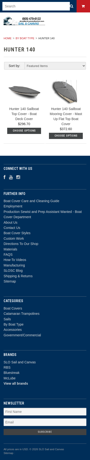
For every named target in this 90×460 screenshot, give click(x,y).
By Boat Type (25, 38)
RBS (7, 367)
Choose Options (24, 130)
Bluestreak (11, 373)
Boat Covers (13, 308)
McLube (10, 378)
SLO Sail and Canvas (20, 362)
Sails (7, 319)
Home (8, 38)
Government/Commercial (22, 335)
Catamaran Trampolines (21, 314)
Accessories (13, 330)
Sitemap (10, 281)
